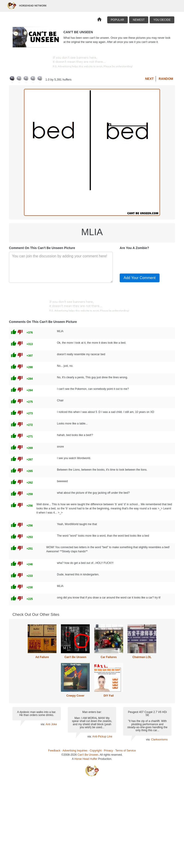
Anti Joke (51, 724)
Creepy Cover (75, 695)
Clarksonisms (159, 739)
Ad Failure (42, 657)
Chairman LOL (141, 657)
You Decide (162, 19)
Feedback (54, 750)
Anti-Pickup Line (102, 736)
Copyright (95, 750)
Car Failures (108, 657)
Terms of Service (125, 750)
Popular (117, 19)
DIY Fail (109, 695)
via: (43, 724)
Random (166, 79)
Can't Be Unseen (75, 657)
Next (149, 79)
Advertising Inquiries (74, 750)
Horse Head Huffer (85, 759)
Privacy (108, 750)
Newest (139, 19)
